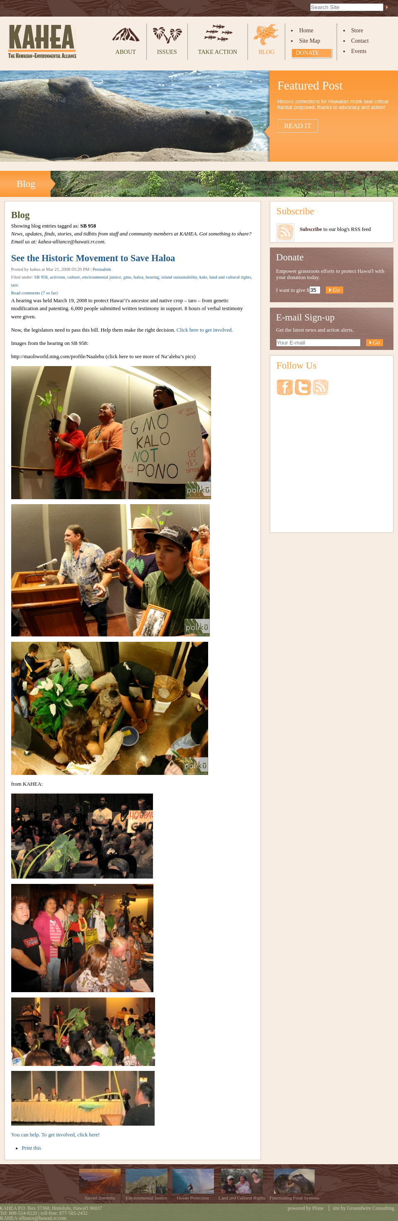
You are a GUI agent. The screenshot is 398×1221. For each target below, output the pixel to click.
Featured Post (310, 85)
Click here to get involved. (205, 330)
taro (14, 284)
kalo (203, 276)
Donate (307, 53)
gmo (127, 276)
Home (306, 30)
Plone (317, 1208)
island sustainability (179, 276)
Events (358, 51)
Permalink (101, 269)
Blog (266, 52)
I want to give (291, 290)
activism (57, 276)
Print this (31, 1148)
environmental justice (101, 276)
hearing (152, 276)
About (125, 52)
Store (357, 30)
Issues (167, 52)
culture (73, 276)
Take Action (217, 52)
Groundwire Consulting (370, 1208)
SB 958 (40, 276)
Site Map (309, 41)
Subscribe (295, 211)
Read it (297, 126)
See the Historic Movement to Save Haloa (93, 258)
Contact (360, 41)
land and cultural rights (230, 276)
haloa (138, 276)
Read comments (34, 292)
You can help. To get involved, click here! (55, 1135)
